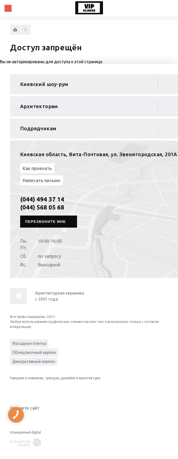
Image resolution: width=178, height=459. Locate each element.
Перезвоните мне (45, 222)
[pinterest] (55, 390)
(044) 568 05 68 (42, 207)
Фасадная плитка (29, 343)
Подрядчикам (38, 128)
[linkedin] (15, 390)
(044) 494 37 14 (42, 199)
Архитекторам (39, 106)
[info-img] (18, 296)
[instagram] (45, 390)
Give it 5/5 (37, 418)
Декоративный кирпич (33, 361)
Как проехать (37, 168)
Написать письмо (41, 180)
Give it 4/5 (31, 418)
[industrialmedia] (26, 442)
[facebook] (35, 390)
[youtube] (25, 390)
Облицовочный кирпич (34, 352)
